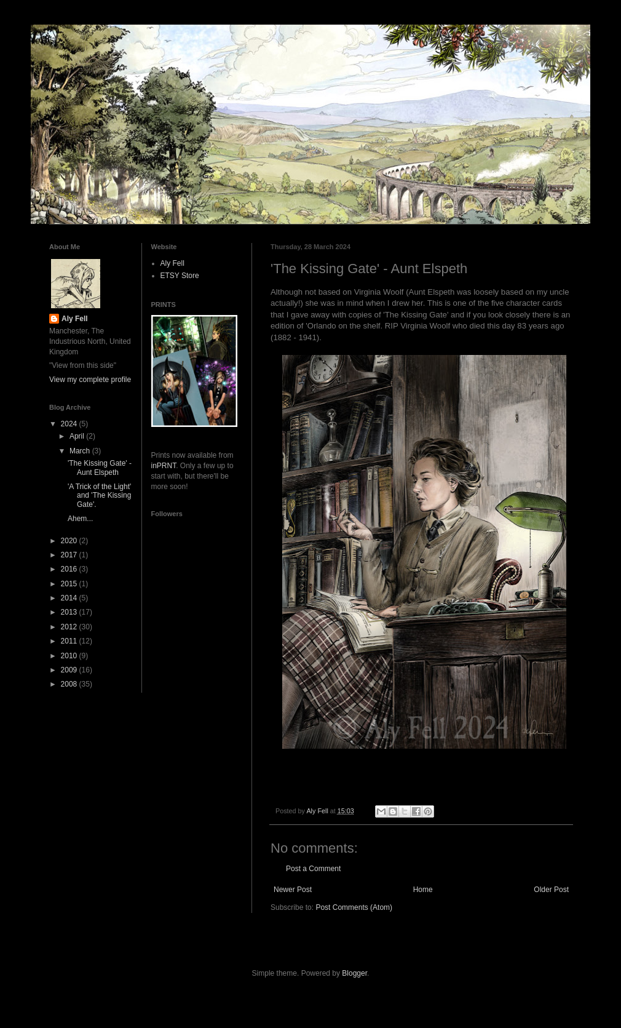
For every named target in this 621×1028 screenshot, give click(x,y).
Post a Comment (313, 868)
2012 (70, 627)
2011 (70, 641)
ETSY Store (179, 275)
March (80, 451)
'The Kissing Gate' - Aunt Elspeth (100, 467)
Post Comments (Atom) (353, 907)
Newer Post (293, 889)
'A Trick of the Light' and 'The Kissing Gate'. (99, 495)
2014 (70, 598)
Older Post (551, 889)
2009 (70, 670)
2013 (70, 612)
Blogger (354, 973)
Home (423, 889)
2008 (70, 684)
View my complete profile (90, 379)
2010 (70, 655)
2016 (70, 569)
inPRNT (163, 465)
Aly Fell (74, 318)
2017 (70, 555)
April (77, 436)
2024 (70, 424)
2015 (70, 584)
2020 (70, 540)
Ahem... (80, 518)
